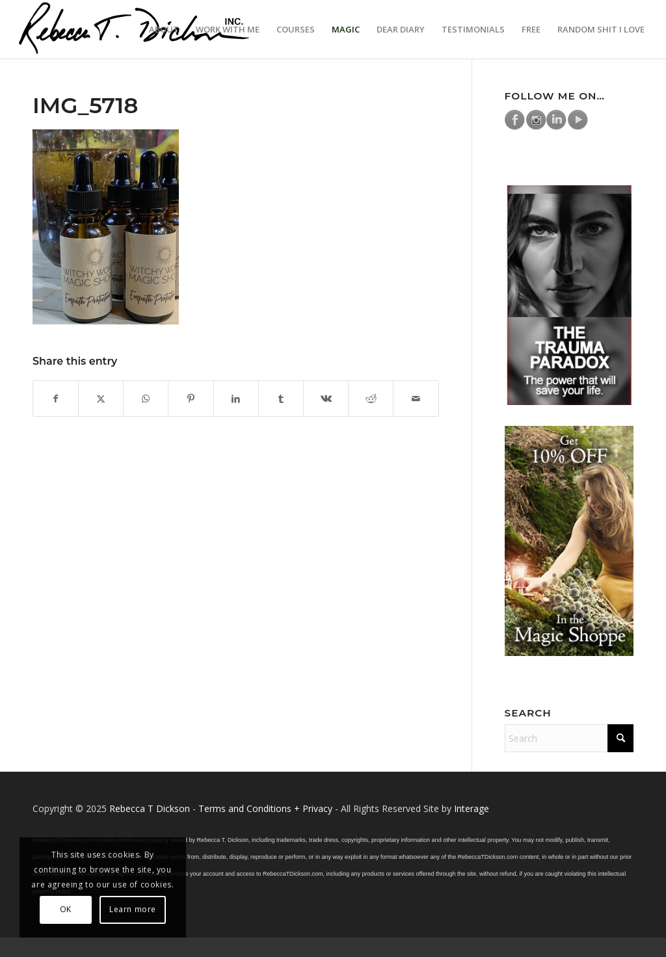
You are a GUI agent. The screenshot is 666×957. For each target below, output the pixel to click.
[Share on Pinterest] (190, 398)
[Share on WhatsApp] (146, 398)
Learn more (132, 909)
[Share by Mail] (415, 398)
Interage (471, 808)
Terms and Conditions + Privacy (265, 808)
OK (66, 909)
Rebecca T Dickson (149, 808)
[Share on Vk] (326, 398)
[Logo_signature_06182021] (134, 29)
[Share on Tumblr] (281, 398)
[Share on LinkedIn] (236, 398)
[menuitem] (163, 29)
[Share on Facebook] (55, 398)
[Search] (569, 738)
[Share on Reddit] (371, 398)
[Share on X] (101, 398)
